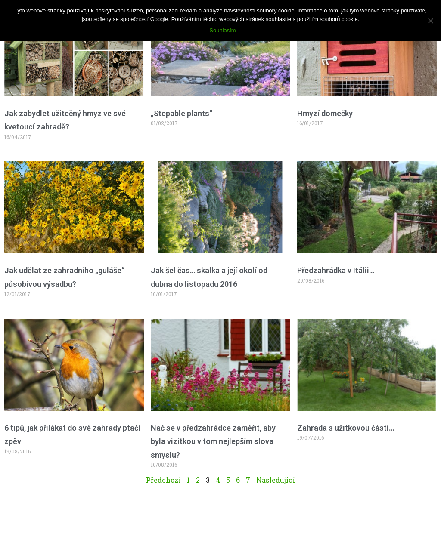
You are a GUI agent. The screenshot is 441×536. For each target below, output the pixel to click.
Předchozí (163, 479)
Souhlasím (222, 30)
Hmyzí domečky (325, 113)
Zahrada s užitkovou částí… (345, 427)
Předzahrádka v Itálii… (335, 270)
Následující (275, 479)
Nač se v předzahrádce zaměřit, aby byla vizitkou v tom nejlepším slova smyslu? (213, 441)
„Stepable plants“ (181, 113)
